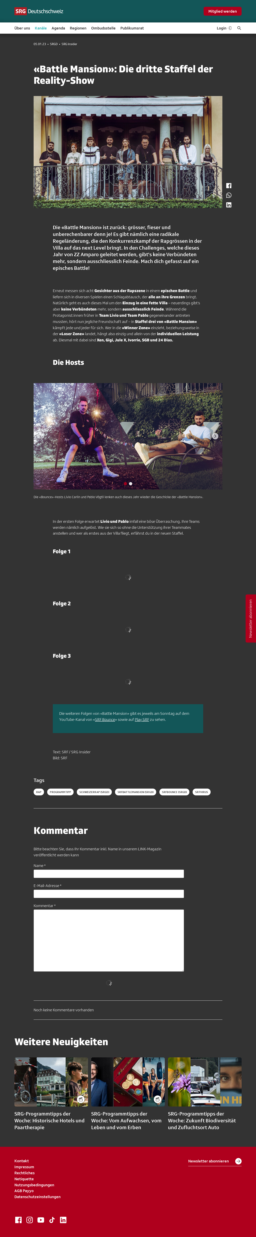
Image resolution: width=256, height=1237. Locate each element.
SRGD (54, 44)
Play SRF (142, 719)
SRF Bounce (105, 719)
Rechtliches (24, 1173)
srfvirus (201, 792)
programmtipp (60, 792)
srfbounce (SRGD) (174, 792)
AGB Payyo (24, 1190)
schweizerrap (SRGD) (94, 792)
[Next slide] (215, 436)
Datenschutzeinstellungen (37, 1197)
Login (224, 28)
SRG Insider (69, 44)
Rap (38, 792)
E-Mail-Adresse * (47, 885)
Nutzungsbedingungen (34, 1185)
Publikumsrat (132, 28)
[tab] (125, 483)
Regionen (78, 28)
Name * (40, 865)
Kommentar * (45, 905)
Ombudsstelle (103, 28)
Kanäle (41, 28)
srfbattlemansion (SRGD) (136, 792)
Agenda (58, 28)
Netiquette (24, 1179)
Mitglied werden (222, 11)
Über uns (22, 28)
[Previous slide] (41, 436)
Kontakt (21, 1161)
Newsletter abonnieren (215, 1161)
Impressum (24, 1167)
